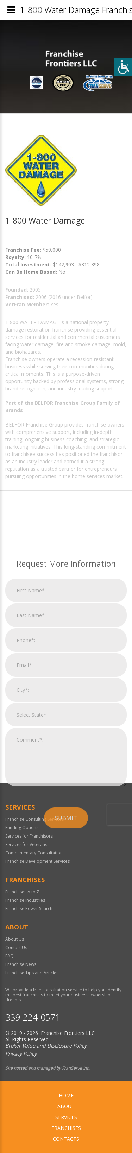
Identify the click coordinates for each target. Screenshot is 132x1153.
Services (66, 1117)
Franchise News (20, 964)
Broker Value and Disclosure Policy (46, 1045)
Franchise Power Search (28, 909)
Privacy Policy (21, 1053)
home (66, 1095)
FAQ (9, 956)
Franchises (66, 1128)
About (66, 1106)
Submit (66, 891)
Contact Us (16, 947)
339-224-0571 (32, 1017)
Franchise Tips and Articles (31, 973)
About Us (14, 939)
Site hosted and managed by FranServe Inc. (47, 1068)
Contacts (66, 1138)
